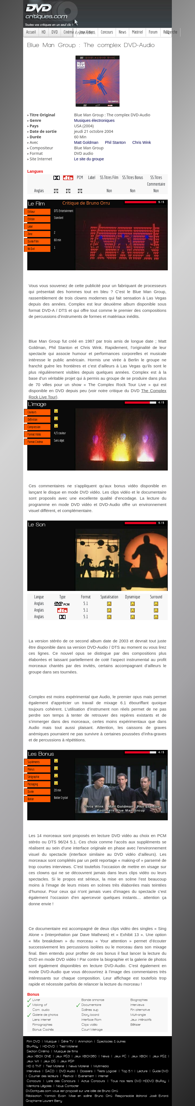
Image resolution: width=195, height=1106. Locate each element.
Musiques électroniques (94, 120)
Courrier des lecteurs (43, 1076)
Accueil (31, 32)
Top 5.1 (126, 1071)
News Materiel (79, 1066)
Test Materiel (68, 1046)
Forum (153, 32)
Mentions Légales (39, 1086)
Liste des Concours (61, 1081)
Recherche (170, 32)
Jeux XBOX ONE (39, 1056)
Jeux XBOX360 (85, 1056)
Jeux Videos (87, 32)
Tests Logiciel (107, 1071)
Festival (68, 1076)
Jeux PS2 (159, 1056)
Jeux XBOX (139, 1056)
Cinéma (69, 32)
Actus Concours (93, 1081)
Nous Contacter (67, 1086)
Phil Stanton (115, 142)
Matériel (137, 32)
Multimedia (101, 1066)
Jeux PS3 (62, 1056)
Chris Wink (141, 142)
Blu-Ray (32, 1046)
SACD (49, 1071)
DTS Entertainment (63, 211)
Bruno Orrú (103, 1095)
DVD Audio (67, 1071)
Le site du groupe (89, 159)
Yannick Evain (55, 1095)
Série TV (67, 1041)
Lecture (142, 1071)
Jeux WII (33, 1061)
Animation (85, 1041)
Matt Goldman (86, 142)
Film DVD (33, 1041)
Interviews (33, 1071)
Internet (103, 1076)
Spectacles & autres (111, 1041)
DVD (55, 32)
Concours (107, 32)
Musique (50, 1041)
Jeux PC (120, 1056)
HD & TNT (34, 1066)
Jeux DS (50, 1061)
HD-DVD (49, 1046)
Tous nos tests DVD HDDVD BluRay (138, 1081)
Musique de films (66, 1051)
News (122, 32)
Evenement (86, 1076)
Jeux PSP (67, 1061)
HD (44, 32)
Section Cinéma (38, 1051)
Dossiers (86, 1071)
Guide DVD (160, 1071)
